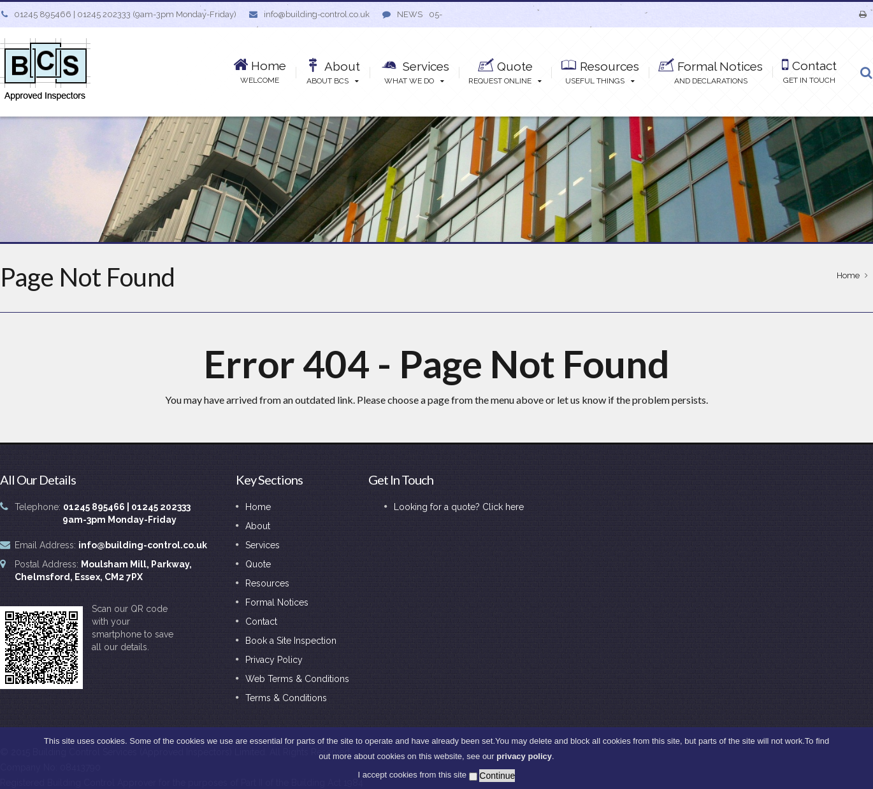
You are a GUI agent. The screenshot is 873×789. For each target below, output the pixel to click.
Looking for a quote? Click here (459, 507)
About (257, 526)
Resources (267, 583)
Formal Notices (276, 602)
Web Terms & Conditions (297, 679)
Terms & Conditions (286, 698)
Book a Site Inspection (290, 641)
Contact (261, 621)
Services (262, 545)
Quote (258, 564)
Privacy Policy (274, 660)
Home (848, 275)
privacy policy (524, 757)
